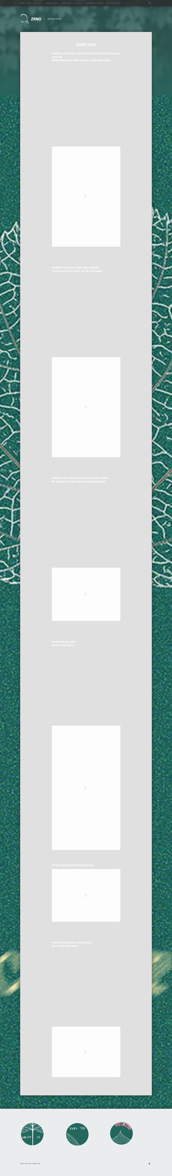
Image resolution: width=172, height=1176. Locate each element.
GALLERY (79, 3)
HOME (22, 3)
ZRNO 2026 (37, 3)
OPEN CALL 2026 (51, 3)
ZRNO (36, 19)
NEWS (29, 3)
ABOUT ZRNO (66, 3)
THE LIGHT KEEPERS (113, 3)
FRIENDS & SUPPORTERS (95, 3)
